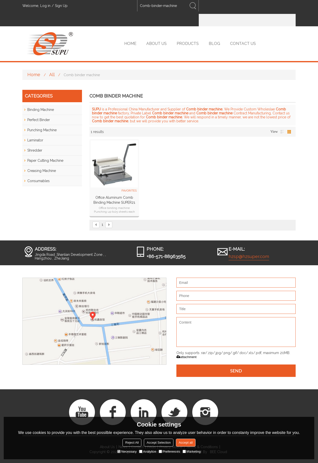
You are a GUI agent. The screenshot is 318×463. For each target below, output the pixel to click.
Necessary (126, 451)
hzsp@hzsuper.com (249, 256)
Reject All (132, 442)
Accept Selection (159, 442)
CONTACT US (243, 43)
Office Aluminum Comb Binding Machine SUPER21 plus (114, 200)
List (282, 131)
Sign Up (61, 6)
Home (33, 74)
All (52, 74)
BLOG (214, 43)
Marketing (192, 451)
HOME (130, 43)
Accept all (186, 442)
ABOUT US (156, 43)
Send (236, 370)
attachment (186, 357)
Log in (45, 6)
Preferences (169, 451)
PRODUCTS (188, 43)
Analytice (147, 451)
